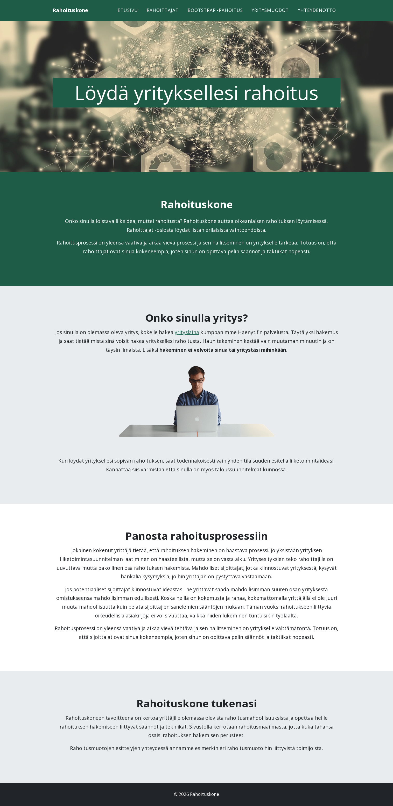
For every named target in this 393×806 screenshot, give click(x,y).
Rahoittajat (163, 15)
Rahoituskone (73, 14)
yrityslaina (187, 332)
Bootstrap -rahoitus (215, 15)
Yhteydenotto (317, 15)
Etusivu (128, 15)
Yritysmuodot (270, 15)
